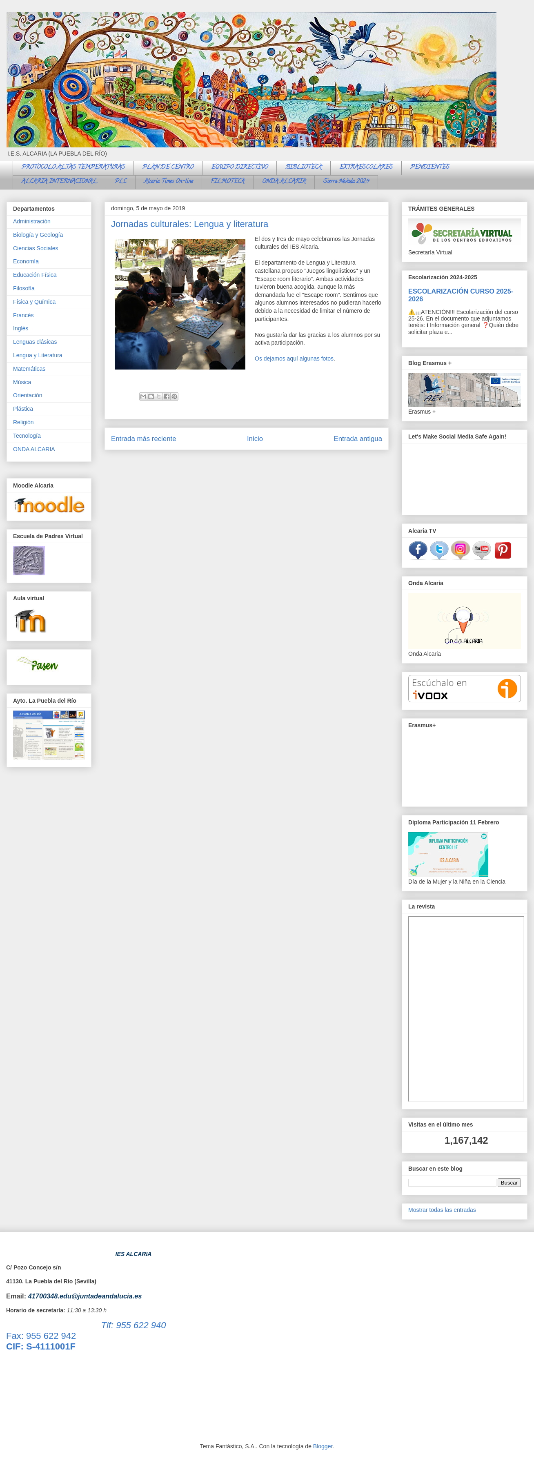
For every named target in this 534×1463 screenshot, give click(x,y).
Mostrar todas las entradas (442, 1210)
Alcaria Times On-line (168, 182)
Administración (32, 221)
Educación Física (35, 275)
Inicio (255, 439)
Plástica (23, 408)
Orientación (27, 395)
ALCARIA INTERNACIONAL (59, 182)
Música (22, 382)
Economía (26, 261)
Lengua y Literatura (37, 355)
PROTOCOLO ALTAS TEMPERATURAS (73, 167)
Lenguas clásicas (35, 341)
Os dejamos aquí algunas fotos (294, 358)
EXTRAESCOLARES (366, 167)
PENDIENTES (429, 167)
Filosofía (24, 288)
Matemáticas (29, 368)
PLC (121, 182)
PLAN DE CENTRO (168, 167)
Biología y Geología (38, 235)
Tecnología (27, 435)
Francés (23, 315)
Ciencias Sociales (35, 248)
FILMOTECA (228, 182)
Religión (23, 422)
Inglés (20, 328)
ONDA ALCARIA (284, 182)
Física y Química (34, 301)
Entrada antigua (358, 439)
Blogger (322, 1446)
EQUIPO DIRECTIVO (239, 167)
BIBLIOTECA (303, 167)
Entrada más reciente (143, 439)
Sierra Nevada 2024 (346, 182)
